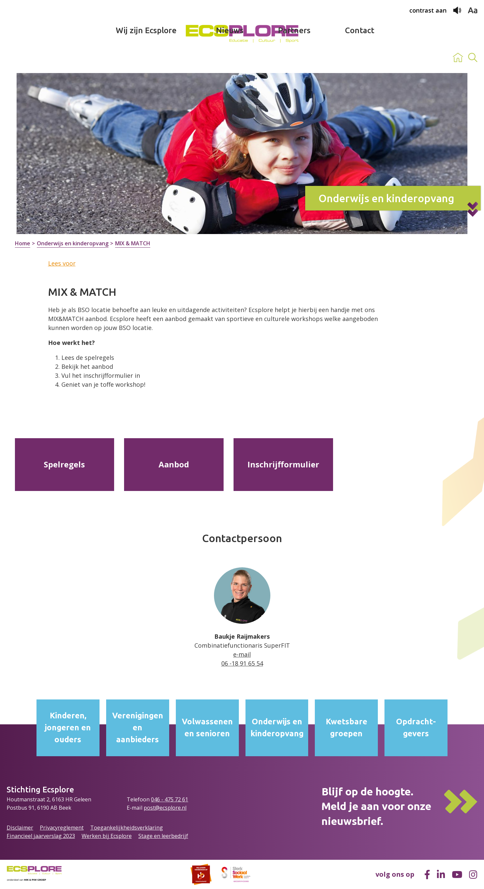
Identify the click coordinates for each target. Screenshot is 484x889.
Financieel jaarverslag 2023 (41, 836)
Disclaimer (20, 827)
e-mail (242, 654)
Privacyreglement (62, 827)
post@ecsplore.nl (165, 807)
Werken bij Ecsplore (107, 836)
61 (185, 799)
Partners (294, 57)
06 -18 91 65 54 (242, 663)
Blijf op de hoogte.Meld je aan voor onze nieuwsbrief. (376, 806)
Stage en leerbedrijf (163, 836)
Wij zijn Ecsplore (146, 57)
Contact (359, 57)
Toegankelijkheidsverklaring (126, 827)
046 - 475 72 (166, 799)
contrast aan (428, 10)
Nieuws (229, 57)
